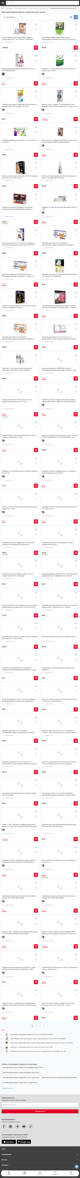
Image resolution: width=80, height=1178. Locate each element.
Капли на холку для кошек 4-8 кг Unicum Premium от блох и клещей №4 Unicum (19, 306)
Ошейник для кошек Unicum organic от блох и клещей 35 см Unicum (58, 543)
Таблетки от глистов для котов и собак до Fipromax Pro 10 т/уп (20, 472)
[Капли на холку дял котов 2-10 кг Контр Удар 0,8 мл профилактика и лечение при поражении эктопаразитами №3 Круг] (20, 690)
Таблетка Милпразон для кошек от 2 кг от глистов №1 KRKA (19, 141)
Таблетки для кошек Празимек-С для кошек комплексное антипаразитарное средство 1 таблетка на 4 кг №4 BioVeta (17, 208)
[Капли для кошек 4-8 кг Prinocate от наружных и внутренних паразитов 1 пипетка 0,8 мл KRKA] (20, 234)
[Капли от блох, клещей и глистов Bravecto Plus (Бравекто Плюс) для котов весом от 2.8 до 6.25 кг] (60, 96)
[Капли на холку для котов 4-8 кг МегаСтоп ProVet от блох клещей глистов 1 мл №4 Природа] (60, 753)
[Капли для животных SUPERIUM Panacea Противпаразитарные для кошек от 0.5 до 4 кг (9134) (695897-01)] (20, 266)
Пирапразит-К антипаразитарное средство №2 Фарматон (58, 669)
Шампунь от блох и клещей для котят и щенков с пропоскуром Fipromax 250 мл (59, 472)
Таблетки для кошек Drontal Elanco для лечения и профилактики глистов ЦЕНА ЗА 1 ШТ (19, 105)
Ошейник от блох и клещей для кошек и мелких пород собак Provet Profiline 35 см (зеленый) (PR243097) (18, 861)
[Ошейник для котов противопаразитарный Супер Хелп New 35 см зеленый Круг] (60, 816)
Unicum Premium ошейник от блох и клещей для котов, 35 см (58, 861)
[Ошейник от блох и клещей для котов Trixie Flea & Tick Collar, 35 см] (60, 498)
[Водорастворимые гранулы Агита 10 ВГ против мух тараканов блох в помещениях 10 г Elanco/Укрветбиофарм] (60, 565)
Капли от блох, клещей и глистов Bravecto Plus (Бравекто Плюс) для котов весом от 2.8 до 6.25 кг (59, 105)
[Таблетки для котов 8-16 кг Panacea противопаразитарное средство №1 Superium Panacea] (20, 722)
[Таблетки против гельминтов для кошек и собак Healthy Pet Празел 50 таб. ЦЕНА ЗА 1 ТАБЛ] (20, 959)
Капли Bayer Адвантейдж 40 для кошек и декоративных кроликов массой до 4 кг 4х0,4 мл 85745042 (58, 38)
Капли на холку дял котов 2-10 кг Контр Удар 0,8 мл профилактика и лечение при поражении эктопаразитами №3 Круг (19, 700)
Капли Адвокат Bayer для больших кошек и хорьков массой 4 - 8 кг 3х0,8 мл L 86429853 (17, 38)
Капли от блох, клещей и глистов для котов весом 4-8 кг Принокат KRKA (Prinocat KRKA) (19, 932)
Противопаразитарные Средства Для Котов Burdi (59, 1077)
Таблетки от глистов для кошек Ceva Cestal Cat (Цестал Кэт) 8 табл (58, 69)
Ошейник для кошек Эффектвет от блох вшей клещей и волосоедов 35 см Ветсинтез (18, 543)
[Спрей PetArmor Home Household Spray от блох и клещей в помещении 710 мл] (20, 427)
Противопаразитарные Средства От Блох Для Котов (21, 1077)
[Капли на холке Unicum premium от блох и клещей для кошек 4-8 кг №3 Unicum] (20, 167)
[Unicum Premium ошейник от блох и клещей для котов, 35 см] (60, 851)
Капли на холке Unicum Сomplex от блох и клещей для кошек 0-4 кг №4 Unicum (19, 637)
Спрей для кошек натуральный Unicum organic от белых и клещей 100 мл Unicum (59, 177)
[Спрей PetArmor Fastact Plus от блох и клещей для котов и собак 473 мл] (60, 959)
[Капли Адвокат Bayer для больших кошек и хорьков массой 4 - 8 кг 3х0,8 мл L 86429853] (20, 29)
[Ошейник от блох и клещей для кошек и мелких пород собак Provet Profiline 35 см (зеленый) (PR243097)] (20, 851)
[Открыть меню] (3, 3)
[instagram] (10, 1126)
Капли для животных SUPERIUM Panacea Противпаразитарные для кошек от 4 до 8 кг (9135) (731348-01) (59, 369)
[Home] (3, 8)
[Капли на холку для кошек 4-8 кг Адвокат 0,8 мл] (60, 628)
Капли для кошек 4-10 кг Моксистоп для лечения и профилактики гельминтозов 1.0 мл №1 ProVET (19, 606)
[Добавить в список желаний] (36, 29)
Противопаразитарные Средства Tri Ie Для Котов (20, 1082)
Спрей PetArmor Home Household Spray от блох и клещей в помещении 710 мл (19, 436)
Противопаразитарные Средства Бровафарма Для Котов (23, 1067)
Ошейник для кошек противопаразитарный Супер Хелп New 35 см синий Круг (59, 275)
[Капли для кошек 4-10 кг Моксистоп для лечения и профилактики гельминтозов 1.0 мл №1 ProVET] (20, 596)
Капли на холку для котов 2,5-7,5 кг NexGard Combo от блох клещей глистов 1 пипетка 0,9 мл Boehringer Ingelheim (59, 731)
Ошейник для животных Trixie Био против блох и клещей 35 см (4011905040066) (19, 897)
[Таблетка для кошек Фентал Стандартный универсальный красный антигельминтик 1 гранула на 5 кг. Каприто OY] (20, 659)
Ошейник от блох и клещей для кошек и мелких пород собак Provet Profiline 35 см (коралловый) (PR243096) (58, 400)
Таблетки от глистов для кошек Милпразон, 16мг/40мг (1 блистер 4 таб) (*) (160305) (17, 369)
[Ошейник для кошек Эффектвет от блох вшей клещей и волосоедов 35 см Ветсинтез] (20, 534)
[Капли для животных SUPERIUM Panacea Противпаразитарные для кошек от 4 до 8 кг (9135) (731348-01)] (60, 360)
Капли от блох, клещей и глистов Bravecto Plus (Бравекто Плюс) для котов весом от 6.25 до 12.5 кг (59, 933)
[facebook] (4, 1126)
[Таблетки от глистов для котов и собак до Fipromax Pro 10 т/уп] (20, 462)
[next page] (47, 1026)
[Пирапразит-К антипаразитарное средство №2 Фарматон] (60, 659)
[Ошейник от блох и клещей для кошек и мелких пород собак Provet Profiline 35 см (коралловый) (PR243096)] (60, 391)
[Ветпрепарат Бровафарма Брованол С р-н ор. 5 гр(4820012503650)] (20, 60)
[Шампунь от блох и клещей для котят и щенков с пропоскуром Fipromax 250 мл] (60, 462)
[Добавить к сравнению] (36, 24)
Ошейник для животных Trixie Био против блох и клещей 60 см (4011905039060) (59, 897)
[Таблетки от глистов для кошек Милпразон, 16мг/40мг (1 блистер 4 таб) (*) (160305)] (20, 360)
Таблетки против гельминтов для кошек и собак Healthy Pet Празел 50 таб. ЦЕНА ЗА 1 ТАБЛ (18, 968)
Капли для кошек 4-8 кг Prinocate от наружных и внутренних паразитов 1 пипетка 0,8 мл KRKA (19, 244)
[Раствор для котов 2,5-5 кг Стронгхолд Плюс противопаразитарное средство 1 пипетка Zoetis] (60, 784)
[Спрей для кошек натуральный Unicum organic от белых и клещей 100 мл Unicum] (60, 167)
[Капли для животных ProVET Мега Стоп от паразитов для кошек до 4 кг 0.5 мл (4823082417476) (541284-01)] (20, 391)
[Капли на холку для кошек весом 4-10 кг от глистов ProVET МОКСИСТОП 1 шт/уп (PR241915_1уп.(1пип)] (60, 427)
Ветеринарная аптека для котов (38, 8)
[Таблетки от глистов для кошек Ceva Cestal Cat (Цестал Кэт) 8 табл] (60, 60)
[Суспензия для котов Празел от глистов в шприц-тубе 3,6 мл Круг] (20, 784)
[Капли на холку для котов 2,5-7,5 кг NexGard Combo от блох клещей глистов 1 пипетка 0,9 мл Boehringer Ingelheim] (60, 722)
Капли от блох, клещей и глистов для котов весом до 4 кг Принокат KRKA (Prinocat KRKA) (59, 141)
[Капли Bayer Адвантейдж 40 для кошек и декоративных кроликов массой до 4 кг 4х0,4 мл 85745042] (60, 29)
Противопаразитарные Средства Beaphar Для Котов (21, 1072)
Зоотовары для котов (20, 8)
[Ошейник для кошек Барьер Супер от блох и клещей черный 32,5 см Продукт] (20, 565)
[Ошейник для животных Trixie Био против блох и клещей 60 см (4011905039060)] (60, 887)
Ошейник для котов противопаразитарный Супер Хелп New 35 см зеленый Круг (59, 825)
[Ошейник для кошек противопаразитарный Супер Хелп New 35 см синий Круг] (60, 266)
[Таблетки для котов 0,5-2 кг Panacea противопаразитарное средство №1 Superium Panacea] (60, 234)
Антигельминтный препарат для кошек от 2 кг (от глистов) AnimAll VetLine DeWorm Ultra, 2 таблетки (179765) (59, 307)
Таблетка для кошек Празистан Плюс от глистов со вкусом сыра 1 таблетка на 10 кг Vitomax (60, 606)
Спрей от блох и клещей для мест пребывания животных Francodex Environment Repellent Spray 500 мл (19, 1004)
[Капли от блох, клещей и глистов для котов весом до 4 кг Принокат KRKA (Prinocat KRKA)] (60, 131)
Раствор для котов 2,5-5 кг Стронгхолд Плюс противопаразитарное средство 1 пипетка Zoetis (59, 794)
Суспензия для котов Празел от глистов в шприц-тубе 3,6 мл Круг (19, 794)
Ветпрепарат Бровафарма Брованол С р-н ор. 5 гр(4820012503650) (19, 69)
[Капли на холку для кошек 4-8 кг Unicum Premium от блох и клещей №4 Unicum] (20, 297)
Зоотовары (9, 8)
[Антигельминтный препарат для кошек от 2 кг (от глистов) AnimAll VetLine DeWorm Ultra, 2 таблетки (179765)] (60, 297)
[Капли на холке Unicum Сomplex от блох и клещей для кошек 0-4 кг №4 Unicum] (20, 628)
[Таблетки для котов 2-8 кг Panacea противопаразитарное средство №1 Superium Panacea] (20, 328)
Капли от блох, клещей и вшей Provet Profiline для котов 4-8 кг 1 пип (19, 508)
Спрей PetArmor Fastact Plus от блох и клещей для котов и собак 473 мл (59, 968)
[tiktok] (30, 1126)
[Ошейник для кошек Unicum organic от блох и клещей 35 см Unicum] (60, 534)
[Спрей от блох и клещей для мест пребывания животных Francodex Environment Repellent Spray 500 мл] (20, 994)
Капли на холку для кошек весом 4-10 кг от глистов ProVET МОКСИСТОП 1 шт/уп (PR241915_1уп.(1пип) (60, 436)
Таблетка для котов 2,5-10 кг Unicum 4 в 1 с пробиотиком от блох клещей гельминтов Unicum (59, 338)
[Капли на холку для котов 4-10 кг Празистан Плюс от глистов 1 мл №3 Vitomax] (60, 690)
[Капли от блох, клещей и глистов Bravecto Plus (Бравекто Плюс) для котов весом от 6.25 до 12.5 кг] (60, 923)
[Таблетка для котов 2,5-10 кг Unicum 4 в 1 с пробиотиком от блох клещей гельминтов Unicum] (60, 328)
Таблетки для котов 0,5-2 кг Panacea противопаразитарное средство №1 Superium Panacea (58, 244)
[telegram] (17, 1126)
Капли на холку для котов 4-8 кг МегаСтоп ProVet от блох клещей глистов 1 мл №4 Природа (59, 763)
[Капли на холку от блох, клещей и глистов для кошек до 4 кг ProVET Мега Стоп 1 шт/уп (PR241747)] (60, 994)
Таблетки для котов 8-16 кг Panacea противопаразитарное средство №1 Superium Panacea (18, 731)
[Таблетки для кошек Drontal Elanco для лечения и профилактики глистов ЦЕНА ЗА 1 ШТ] (20, 96)
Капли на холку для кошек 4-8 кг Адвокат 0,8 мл (58, 636)
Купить (36, 48)
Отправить (8, 3)
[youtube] (24, 1126)
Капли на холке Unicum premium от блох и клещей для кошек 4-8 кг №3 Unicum (19, 177)
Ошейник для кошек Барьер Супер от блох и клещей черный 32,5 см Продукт (17, 575)
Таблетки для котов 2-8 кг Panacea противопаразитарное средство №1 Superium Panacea (18, 338)
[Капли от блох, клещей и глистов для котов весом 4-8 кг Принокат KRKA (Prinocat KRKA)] (20, 923)
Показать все (8, 1088)
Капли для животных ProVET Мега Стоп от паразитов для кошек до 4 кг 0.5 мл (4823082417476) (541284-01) (17, 400)
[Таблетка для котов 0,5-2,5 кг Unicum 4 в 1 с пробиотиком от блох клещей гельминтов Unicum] (20, 753)
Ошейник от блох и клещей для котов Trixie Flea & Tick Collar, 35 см (59, 508)
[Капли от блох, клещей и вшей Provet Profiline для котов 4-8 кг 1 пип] (20, 498)
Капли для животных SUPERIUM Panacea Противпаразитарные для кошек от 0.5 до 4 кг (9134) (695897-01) (18, 275)
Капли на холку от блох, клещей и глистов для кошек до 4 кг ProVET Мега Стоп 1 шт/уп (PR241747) (58, 1004)
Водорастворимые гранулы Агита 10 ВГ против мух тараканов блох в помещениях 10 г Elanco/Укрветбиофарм (60, 575)
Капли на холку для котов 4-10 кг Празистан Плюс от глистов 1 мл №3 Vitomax (59, 700)
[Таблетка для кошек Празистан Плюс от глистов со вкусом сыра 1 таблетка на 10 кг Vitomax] (60, 596)
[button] (71, 17)
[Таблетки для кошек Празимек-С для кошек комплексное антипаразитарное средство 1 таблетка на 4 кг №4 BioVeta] (20, 198)
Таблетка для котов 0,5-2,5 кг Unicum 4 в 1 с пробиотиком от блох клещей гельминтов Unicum (19, 763)
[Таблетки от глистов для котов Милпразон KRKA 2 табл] (60, 198)
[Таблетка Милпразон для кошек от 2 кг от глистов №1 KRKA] (20, 131)
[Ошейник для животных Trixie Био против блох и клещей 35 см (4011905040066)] (20, 887)
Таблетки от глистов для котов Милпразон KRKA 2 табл (59, 208)
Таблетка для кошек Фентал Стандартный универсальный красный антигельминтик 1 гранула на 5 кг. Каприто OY (20, 669)
